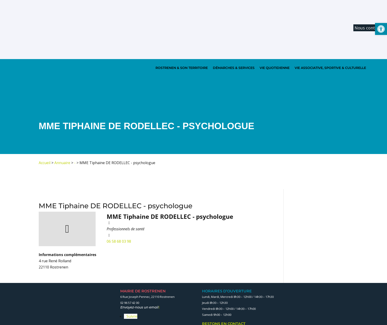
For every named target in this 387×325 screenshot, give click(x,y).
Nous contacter (370, 28)
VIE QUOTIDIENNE (275, 68)
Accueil (44, 162)
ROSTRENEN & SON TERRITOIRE (181, 68)
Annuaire (62, 162)
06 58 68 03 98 (119, 241)
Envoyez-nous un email (140, 307)
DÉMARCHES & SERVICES (234, 68)
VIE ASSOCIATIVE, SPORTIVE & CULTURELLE (330, 68)
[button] (381, 29)
